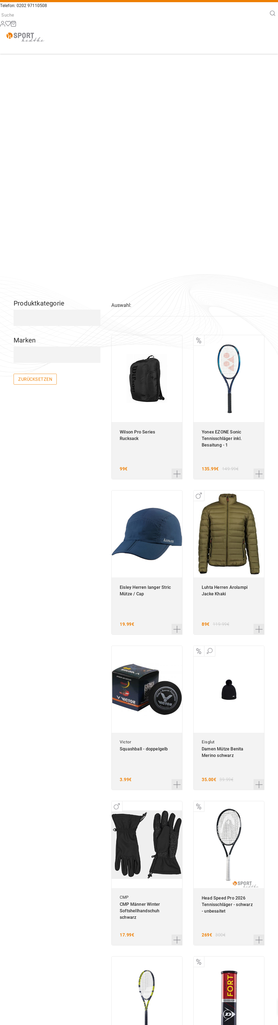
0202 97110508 (32, 5)
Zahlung (195, 1008)
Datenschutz (235, 1014)
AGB (227, 1002)
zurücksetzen (35, 207)
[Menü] (267, 41)
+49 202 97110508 (132, 1002)
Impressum (233, 1008)
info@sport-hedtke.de (121, 1014)
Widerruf (196, 1002)
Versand (195, 1014)
